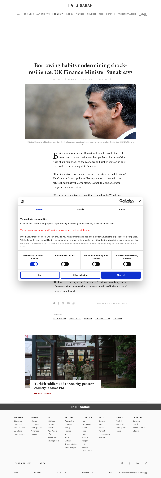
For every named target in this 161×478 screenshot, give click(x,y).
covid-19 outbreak (102, 318)
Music (101, 424)
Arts (101, 417)
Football (119, 421)
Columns (136, 421)
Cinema (102, 421)
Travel (84, 427)
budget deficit (75, 318)
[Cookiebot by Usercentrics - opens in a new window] (121, 201)
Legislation (18, 424)
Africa (50, 434)
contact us (87, 472)
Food (84, 431)
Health (84, 421)
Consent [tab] (39, 209)
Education (35, 424)
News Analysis (19, 434)
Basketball (120, 424)
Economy (57, 14)
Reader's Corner (139, 427)
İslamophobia (53, 441)
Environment (87, 424)
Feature (85, 447)
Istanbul (34, 421)
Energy (69, 14)
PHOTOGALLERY (44, 394)
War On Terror (20, 427)
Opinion (137, 417)
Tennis (118, 431)
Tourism (91, 14)
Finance (80, 14)
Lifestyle (87, 417)
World (51, 417)
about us (61, 472)
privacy (37, 472)
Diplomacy (18, 421)
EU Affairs (18, 431)
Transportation (127, 14)
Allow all (121, 275)
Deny (40, 275)
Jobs (16, 472)
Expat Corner (87, 451)
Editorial (136, 431)
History (85, 444)
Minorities (35, 431)
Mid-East (51, 421)
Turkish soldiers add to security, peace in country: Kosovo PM (64, 386)
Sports (120, 417)
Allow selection (80, 275)
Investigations (36, 427)
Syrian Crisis (52, 437)
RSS (110, 472)
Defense (110, 14)
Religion (85, 441)
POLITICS (19, 417)
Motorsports (121, 427)
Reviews (102, 437)
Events (101, 427)
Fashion (85, 434)
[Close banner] (140, 201)
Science (85, 437)
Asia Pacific (52, 431)
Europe (51, 424)
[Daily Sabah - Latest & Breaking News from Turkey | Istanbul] (80, 5)
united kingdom (59, 318)
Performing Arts (105, 434)
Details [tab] (80, 209)
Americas (51, 427)
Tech (101, 14)
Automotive (43, 14)
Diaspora (34, 434)
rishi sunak (117, 318)
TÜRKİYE (35, 417)
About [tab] (122, 209)
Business (29, 14)
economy (88, 318)
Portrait (102, 431)
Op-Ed (135, 424)
